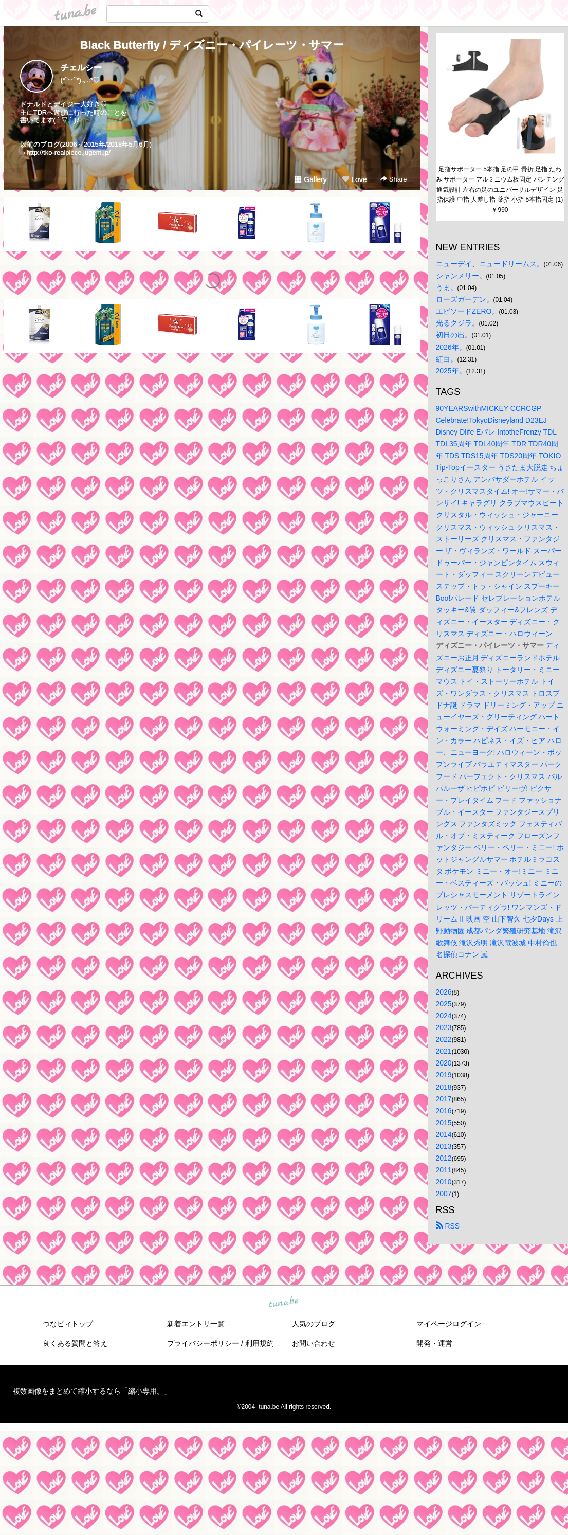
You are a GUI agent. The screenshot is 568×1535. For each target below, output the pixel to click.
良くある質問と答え (75, 1343)
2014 (444, 1134)
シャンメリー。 (461, 276)
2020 (444, 1063)
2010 (444, 1182)
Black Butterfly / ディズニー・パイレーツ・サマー (212, 45)
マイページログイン (448, 1324)
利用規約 (259, 1343)
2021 (444, 1051)
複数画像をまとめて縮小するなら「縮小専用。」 (92, 1391)
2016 (444, 1111)
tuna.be (284, 1302)
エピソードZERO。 (467, 311)
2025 (444, 1004)
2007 (444, 1193)
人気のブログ (313, 1324)
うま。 (446, 287)
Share (393, 179)
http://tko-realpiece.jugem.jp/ (69, 152)
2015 (444, 1122)
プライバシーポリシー (203, 1343)
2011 (444, 1170)
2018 (444, 1087)
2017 (444, 1099)
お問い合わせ (313, 1343)
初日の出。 (454, 335)
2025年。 (451, 371)
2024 (444, 1016)
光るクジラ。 (457, 323)
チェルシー (81, 67)
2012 (444, 1158)
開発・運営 (434, 1343)
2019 (444, 1075)
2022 (444, 1039)
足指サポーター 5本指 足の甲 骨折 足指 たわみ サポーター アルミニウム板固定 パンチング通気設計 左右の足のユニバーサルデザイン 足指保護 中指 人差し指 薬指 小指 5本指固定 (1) (500, 184)
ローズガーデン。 (464, 299)
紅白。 (446, 359)
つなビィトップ (68, 1324)
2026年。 (451, 347)
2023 (444, 1027)
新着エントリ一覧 (196, 1324)
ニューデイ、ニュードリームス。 (490, 264)
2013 (444, 1146)
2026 (444, 992)
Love (354, 179)
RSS (448, 1226)
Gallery (310, 179)
